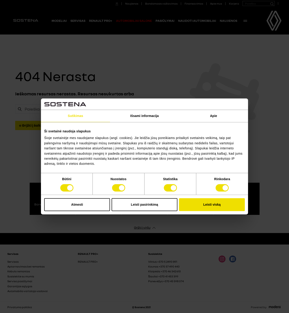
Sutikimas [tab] (75, 116)
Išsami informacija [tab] (144, 116)
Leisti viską (212, 205)
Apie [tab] (213, 116)
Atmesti (77, 205)
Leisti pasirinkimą (144, 205)
